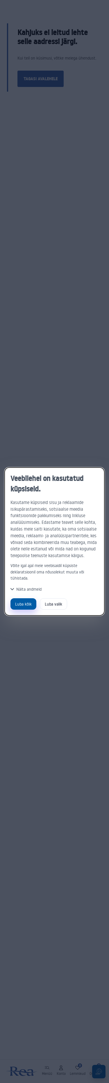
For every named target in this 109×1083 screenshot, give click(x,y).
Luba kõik (23, 604)
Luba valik (53, 604)
